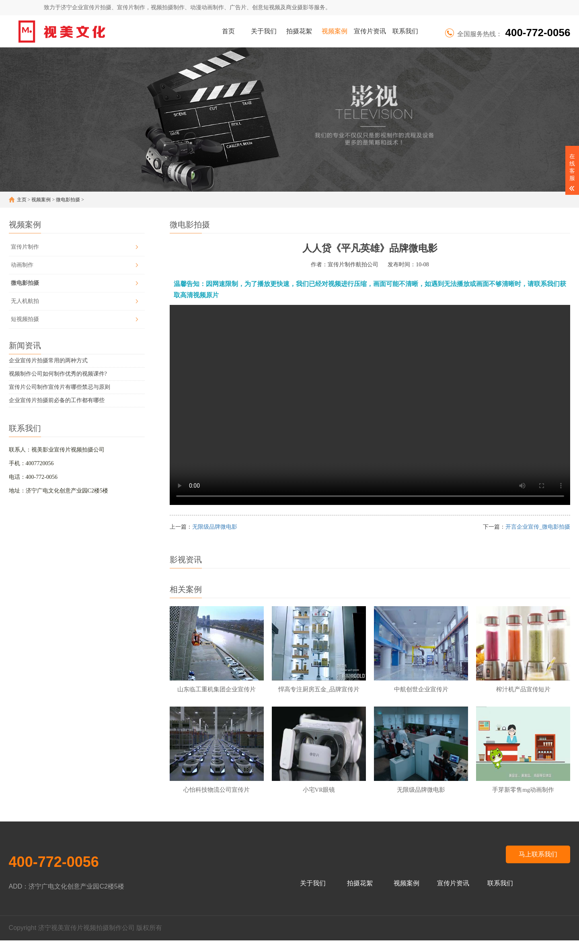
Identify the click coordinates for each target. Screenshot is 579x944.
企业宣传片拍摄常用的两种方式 (48, 361)
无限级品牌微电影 (214, 527)
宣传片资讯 (370, 31)
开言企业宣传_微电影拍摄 (537, 527)
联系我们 (405, 31)
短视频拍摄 (25, 319)
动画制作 (22, 265)
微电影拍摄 (68, 199)
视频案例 (334, 31)
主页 (22, 199)
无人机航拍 (25, 301)
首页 (228, 31)
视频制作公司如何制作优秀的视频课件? (58, 374)
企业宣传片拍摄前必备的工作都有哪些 (57, 400)
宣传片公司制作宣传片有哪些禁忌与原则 (59, 387)
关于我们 (264, 31)
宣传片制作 (25, 247)
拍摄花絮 (299, 31)
